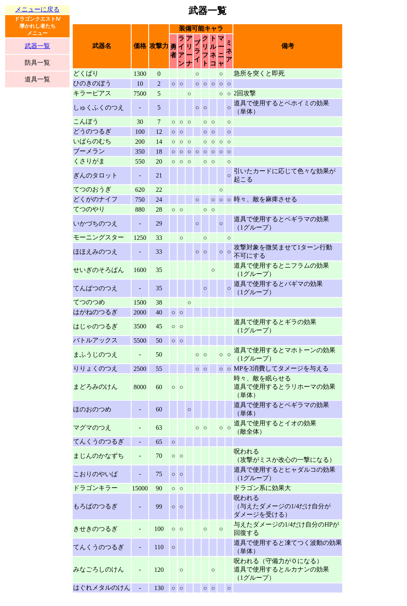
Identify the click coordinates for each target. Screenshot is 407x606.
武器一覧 (37, 45)
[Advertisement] (37, 224)
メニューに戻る (37, 9)
